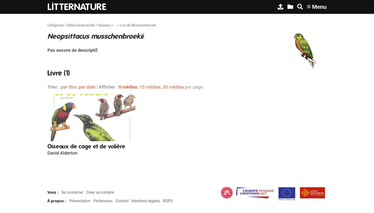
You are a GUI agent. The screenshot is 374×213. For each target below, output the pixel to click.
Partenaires (103, 201)
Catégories (55, 25)
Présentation (79, 201)
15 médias (150, 87)
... (115, 25)
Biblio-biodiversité (81, 25)
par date (86, 87)
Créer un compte (100, 192)
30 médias (173, 87)
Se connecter (72, 192)
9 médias (128, 87)
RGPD (168, 201)
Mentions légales (145, 201)
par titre (69, 87)
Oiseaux (104, 25)
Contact (122, 201)
